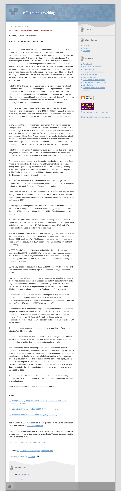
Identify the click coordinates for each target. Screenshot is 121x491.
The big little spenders (90, 74)
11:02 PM (31, 457)
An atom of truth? (89, 69)
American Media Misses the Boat (94, 82)
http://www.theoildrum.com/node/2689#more (27, 442)
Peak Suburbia (88, 64)
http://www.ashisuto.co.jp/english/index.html (35, 451)
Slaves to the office (89, 77)
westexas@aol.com (35, 426)
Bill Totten (86, 45)
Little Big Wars (88, 85)
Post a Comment (23, 474)
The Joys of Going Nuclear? (93, 66)
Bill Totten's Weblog (39, 13)
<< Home (20, 479)
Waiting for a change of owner (93, 72)
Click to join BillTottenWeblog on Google (95, 117)
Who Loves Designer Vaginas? (94, 80)
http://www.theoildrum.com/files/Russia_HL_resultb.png (34, 414)
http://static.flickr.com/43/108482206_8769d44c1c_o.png (35, 409)
